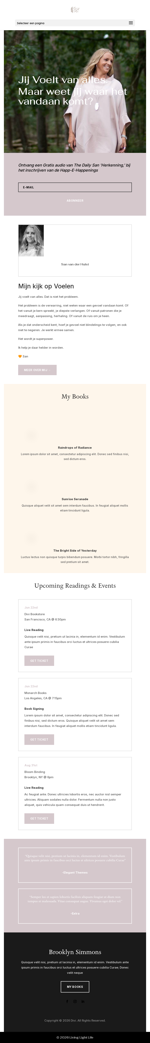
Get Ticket (39, 660)
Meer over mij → (37, 370)
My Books (75, 986)
